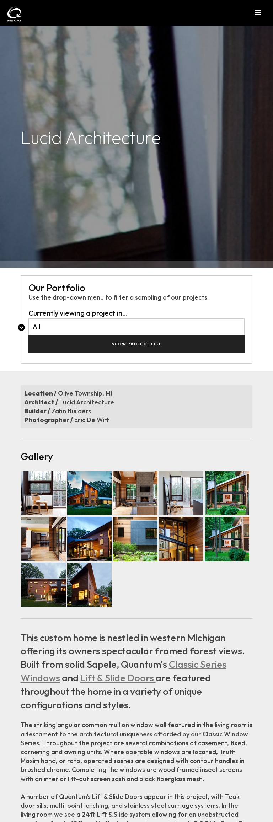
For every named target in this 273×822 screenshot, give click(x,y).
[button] (264, 12)
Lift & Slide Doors (118, 678)
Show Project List (136, 344)
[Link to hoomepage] (9, 14)
